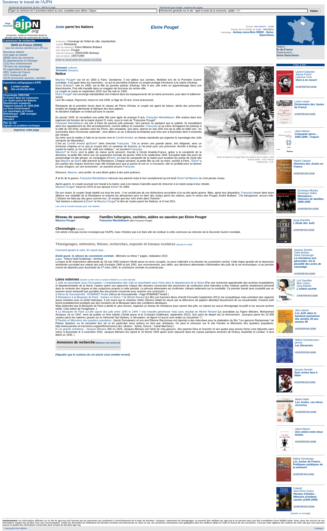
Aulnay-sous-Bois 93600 (248, 32)
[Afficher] (72, 68)
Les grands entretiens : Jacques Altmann (82, 329)
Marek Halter (302, 399)
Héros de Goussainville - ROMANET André (83, 294)
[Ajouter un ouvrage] (300, 513)
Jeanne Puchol (303, 74)
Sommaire (61, 67)
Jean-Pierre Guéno (303, 491)
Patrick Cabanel (302, 161)
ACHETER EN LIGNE (306, 87)
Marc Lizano (303, 283)
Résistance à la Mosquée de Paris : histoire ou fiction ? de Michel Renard (101, 297)
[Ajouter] (80, 229)
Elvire (93, 143)
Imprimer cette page (26, 129)
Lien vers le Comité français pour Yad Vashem (77, 206)
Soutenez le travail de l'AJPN (27, 2)
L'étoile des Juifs (304, 223)
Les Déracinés (304, 345)
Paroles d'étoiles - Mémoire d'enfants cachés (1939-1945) (305, 496)
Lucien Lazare (302, 101)
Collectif (297, 488)
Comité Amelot (124, 137)
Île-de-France (284, 49)
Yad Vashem (260, 26)
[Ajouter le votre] (184, 244)
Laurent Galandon (305, 71)
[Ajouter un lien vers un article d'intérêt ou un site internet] (107, 280)
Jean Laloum (302, 310)
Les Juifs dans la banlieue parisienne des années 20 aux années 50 (307, 317)
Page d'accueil (7, 24)
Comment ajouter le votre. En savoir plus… (80, 250)
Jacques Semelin (303, 250)
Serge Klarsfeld (301, 220)
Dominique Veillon (307, 193)
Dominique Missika (308, 190)
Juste (59, 27)
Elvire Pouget (63, 94)
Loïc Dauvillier (304, 280)
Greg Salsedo (304, 286)
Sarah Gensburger (304, 255)
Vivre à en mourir (306, 79)
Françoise (151, 126)
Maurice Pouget (65, 79)
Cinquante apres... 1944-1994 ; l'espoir (307, 135)
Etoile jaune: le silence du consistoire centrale (84, 255)
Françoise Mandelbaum (160, 117)
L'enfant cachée (307, 288)
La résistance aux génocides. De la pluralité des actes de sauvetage (307, 262)
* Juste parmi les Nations (14, 528)
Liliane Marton (302, 131)
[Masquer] (73, 70)
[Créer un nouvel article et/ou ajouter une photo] (78, 60)
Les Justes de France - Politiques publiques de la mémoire (308, 464)
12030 (271, 26)
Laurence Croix (303, 77)
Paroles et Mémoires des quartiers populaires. (85, 320)
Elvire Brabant (64, 85)
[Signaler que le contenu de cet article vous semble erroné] (92, 354)
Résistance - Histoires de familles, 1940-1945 (311, 199)
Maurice (60, 152)
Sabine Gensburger (303, 458)
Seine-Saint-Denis (287, 55)
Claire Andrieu (301, 252)
